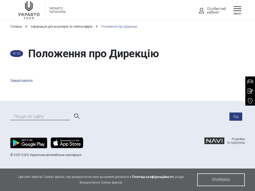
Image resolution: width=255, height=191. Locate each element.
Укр (236, 117)
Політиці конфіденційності (152, 177)
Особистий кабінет (210, 10)
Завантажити (21, 80)
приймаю (221, 180)
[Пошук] (76, 116)
